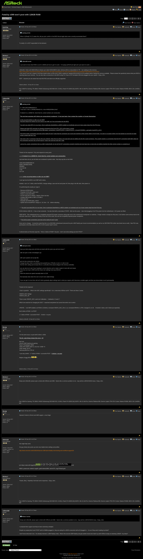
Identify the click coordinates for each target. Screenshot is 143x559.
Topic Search (127, 22)
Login (139, 9)
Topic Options (136, 22)
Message (21, 22)
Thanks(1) (125, 327)
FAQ (116, 9)
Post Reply (6, 19)
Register (134, 9)
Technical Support (16, 7)
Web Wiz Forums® (72, 553)
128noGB (7, 98)
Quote (133, 27)
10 (138, 18)
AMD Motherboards (27, 7)
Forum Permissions (136, 550)
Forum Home (7, 7)
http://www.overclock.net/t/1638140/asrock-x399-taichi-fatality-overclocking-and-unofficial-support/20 (46, 450)
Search (121, 9)
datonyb (6, 439)
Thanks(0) (125, 27)
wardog (6, 27)
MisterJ (6, 55)
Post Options (117, 27)
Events (126, 9)
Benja (5, 327)
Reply (138, 27)
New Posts (135, 7)
